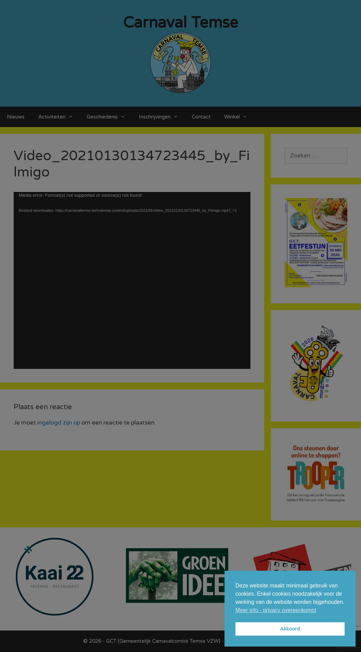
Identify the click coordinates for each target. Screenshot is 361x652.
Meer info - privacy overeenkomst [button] (275, 610)
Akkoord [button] (290, 629)
